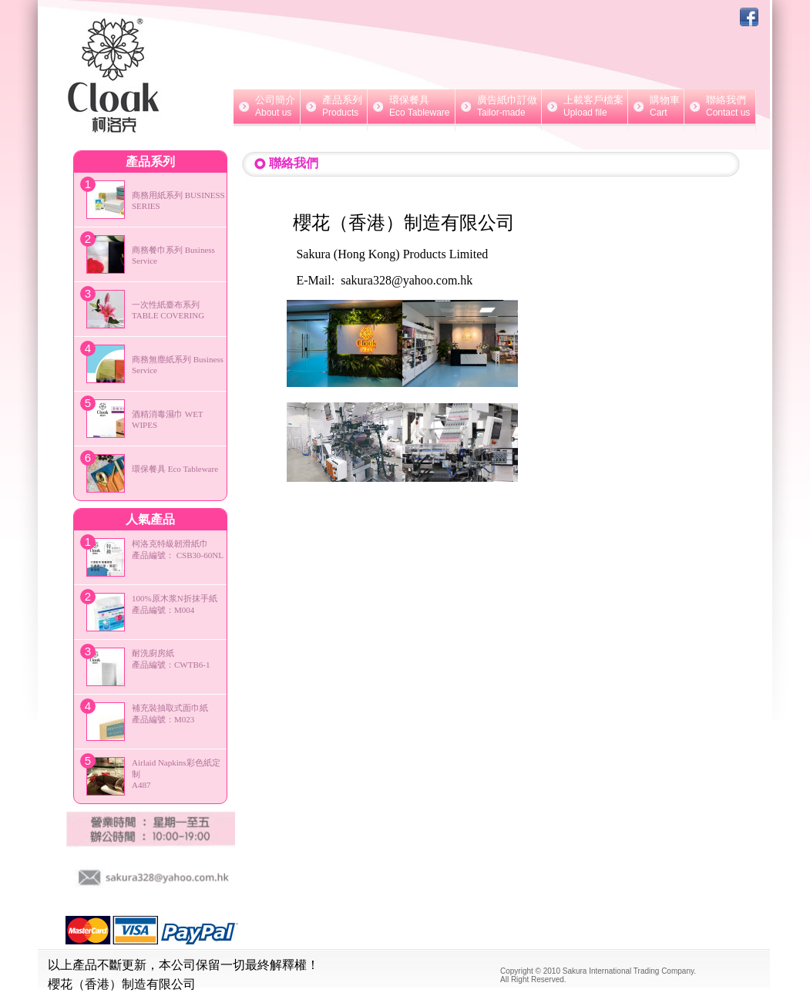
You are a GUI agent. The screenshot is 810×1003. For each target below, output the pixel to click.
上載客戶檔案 (584, 106)
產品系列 (334, 106)
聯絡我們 (719, 106)
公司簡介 (267, 106)
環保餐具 (411, 106)
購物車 (656, 106)
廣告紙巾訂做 (498, 106)
